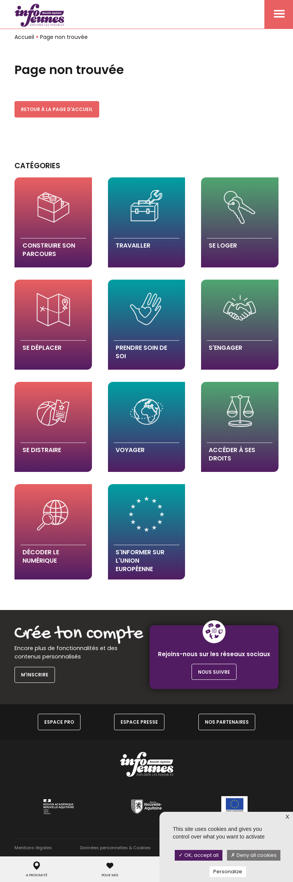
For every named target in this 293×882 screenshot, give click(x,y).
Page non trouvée (64, 37)
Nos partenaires (227, 722)
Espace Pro (59, 722)
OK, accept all (199, 855)
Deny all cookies (254, 855)
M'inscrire (34, 674)
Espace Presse (139, 722)
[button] (53, 222)
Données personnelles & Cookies (115, 847)
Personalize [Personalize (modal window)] (227, 871)
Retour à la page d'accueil (57, 109)
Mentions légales (33, 847)
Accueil (24, 37)
